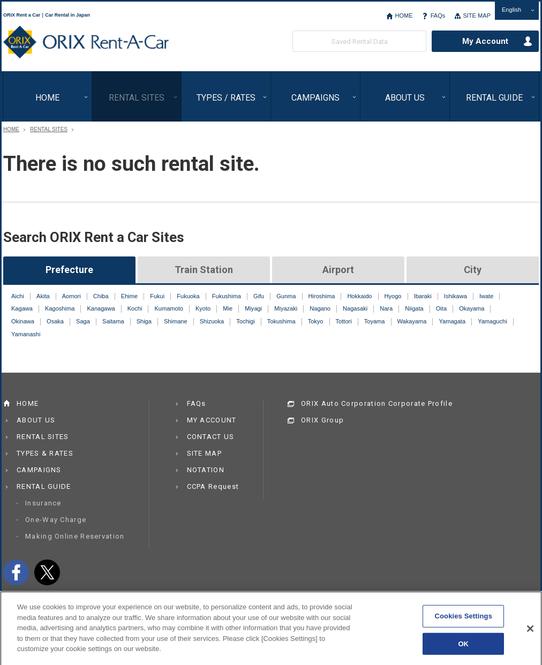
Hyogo (393, 296)
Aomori (71, 296)
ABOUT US (405, 98)
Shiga (144, 321)
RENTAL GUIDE (494, 98)
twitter (47, 572)
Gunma (286, 296)
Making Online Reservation (75, 536)
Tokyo (315, 321)
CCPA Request (213, 486)
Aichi (17, 296)
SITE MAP (477, 15)
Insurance (43, 503)
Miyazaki (285, 308)
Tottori (344, 321)
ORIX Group (322, 420)
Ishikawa (455, 296)
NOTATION (205, 470)
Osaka (55, 321)
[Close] (530, 633)
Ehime (129, 296)
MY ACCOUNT (212, 420)
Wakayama (412, 321)
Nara (386, 308)
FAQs (438, 15)
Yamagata (452, 321)
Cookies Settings (463, 620)
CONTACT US (211, 437)
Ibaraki (423, 296)
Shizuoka (212, 321)
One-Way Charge (55, 520)
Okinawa (22, 321)
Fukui (157, 296)
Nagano (320, 308)
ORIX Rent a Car (86, 42)
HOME (403, 15)
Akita (43, 296)
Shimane (175, 321)
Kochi (134, 308)
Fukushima (226, 296)
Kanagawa (101, 308)
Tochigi (245, 321)
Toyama (374, 321)
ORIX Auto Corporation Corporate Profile (377, 403)
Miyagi (253, 308)
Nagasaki (355, 308)
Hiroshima (321, 296)
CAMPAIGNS (315, 98)
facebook (16, 572)
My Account (485, 41)
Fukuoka (188, 296)
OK (463, 648)
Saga (83, 321)
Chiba (101, 296)
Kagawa (22, 308)
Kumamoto (168, 308)
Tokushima (281, 321)
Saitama (113, 321)
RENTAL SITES (136, 98)
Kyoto (202, 308)
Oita (441, 308)
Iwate (486, 296)
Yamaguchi (492, 321)
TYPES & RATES (45, 453)
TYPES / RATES (226, 98)
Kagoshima (59, 308)
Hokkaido (359, 296)
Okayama (471, 308)
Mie (227, 308)
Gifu (258, 296)
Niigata (414, 308)
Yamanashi (25, 334)
